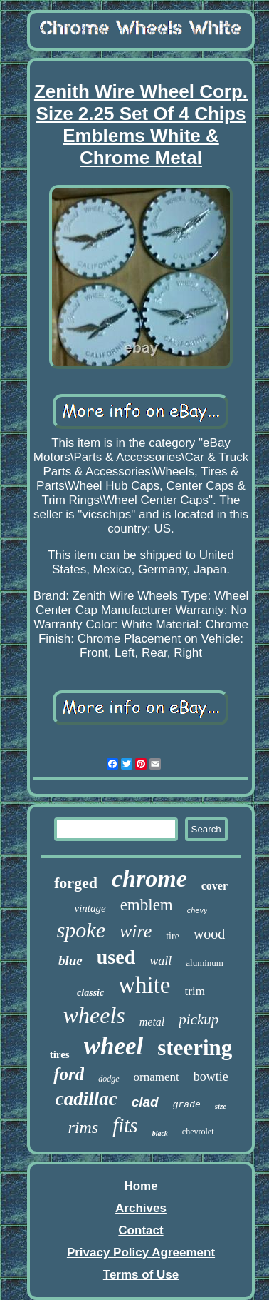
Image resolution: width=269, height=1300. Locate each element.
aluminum (204, 962)
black (160, 1133)
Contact (140, 1230)
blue (70, 960)
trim (195, 991)
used (116, 957)
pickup (198, 1019)
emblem (146, 905)
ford (68, 1074)
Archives (141, 1208)
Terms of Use (141, 1274)
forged (75, 883)
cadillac (86, 1098)
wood (209, 934)
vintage (89, 908)
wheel (114, 1046)
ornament (156, 1077)
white (144, 985)
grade (187, 1104)
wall (160, 961)
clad (145, 1101)
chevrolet (198, 1132)
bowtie (211, 1076)
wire (136, 931)
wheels (94, 1015)
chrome (149, 878)
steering (194, 1047)
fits (124, 1125)
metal (152, 1022)
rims (83, 1127)
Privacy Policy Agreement (141, 1252)
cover (214, 886)
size (221, 1106)
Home (140, 1186)
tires (60, 1054)
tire (172, 936)
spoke (81, 930)
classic (90, 992)
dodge (108, 1079)
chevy (197, 910)
